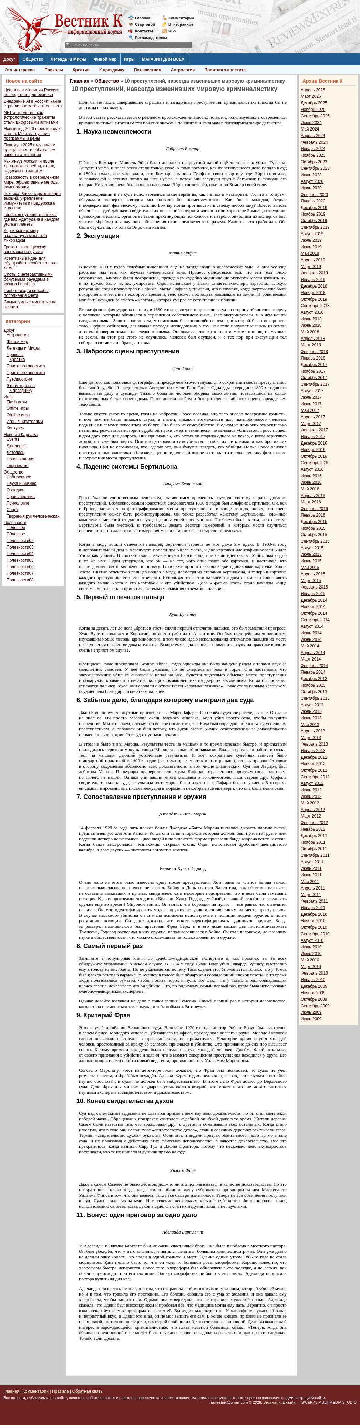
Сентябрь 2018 (315, 305)
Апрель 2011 (313, 888)
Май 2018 (310, 332)
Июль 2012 (311, 790)
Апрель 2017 (313, 417)
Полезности (15, 522)
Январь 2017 (313, 436)
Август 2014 (312, 626)
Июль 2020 (311, 188)
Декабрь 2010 (314, 914)
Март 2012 (311, 816)
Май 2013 (310, 724)
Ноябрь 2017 (313, 371)
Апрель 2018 (313, 338)
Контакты (144, 31)
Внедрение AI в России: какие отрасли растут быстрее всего (33, 103)
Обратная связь (87, 1391)
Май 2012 (310, 803)
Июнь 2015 (311, 561)
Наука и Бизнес (21, 483)
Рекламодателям (148, 37)
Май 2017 (310, 410)
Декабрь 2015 (314, 521)
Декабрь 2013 (314, 678)
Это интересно (20, 69)
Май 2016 (310, 489)
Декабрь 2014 (314, 600)
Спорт (12, 509)
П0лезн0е (16, 527)
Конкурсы (16, 428)
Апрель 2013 (313, 731)
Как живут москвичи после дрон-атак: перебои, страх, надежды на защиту (29, 166)
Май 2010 (310, 960)
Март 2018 (311, 345)
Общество (32, 59)
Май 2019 (310, 253)
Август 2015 (312, 547)
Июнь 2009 (311, 1019)
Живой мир (105, 59)
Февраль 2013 (314, 744)
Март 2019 (311, 266)
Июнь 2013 (311, 718)
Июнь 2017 (311, 404)
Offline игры (18, 408)
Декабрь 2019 (314, 207)
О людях (15, 490)
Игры (129, 59)
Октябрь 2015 (314, 534)
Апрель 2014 (313, 652)
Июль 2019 (311, 240)
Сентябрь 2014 (315, 619)
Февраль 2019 (314, 273)
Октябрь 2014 (314, 613)
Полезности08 (20, 580)
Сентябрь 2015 (315, 541)
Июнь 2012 (311, 796)
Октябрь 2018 (314, 299)
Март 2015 (311, 580)
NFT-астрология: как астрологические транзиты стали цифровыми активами (31, 117)
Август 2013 (312, 705)
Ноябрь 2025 (313, 109)
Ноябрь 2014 (313, 606)
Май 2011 (310, 881)
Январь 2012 (313, 829)
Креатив (81, 69)
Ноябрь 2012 (313, 763)
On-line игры (18, 415)
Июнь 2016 (311, 482)
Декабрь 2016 (314, 443)
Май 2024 (310, 129)
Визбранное (180, 24)
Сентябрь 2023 (315, 168)
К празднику (111, 69)
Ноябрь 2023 (313, 155)
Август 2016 (312, 469)
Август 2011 (312, 862)
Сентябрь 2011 (315, 855)
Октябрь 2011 (314, 848)
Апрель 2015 (313, 574)
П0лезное (16, 534)
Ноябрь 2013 (313, 685)
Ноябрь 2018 (313, 292)
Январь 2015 (313, 593)
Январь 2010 (313, 979)
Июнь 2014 (311, 639)
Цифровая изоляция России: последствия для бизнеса (31, 92)
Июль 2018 (311, 318)
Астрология (183, 69)
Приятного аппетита (225, 69)
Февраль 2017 (314, 430)
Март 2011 (311, 894)
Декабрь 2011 (314, 835)
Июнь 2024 (311, 122)
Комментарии (181, 18)
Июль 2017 (311, 397)
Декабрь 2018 (314, 286)
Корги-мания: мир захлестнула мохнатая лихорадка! (25, 235)
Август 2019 (312, 233)
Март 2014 (311, 659)
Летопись (15, 452)
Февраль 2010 (314, 973)
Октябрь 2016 (314, 456)
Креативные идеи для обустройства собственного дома (30, 263)
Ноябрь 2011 (313, 842)
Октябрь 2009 (314, 999)
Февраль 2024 (314, 142)
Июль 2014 (311, 633)
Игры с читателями (25, 421)
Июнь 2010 (311, 953)
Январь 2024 (313, 148)
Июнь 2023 (311, 175)
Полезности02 (20, 540)
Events (13, 439)
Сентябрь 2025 (315, 116)
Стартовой (145, 24)
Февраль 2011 (314, 901)
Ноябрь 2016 (313, 449)
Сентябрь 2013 (315, 698)
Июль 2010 (311, 947)
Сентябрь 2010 (315, 934)
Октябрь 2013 (314, 691)
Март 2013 (311, 737)
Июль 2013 (311, 711)
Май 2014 (310, 646)
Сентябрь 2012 (315, 776)
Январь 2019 (313, 279)
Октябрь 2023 (314, 161)
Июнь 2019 (311, 247)
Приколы (53, 69)
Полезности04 (20, 553)
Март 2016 (311, 502)
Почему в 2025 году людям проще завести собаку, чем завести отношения (29, 150)
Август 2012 (312, 783)
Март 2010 (311, 966)
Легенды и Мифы (68, 59)
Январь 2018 (313, 358)
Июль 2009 (311, 1012)
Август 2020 (312, 181)
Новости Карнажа (21, 434)
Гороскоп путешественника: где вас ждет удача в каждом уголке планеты (31, 219)
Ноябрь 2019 (313, 214)
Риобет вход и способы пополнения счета (26, 293)
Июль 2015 (311, 554)
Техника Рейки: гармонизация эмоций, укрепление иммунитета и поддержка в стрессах (32, 200)
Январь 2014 (313, 672)
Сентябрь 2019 (315, 227)
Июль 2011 (311, 868)
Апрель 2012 (313, 809)
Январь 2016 (313, 515)
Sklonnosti (16, 446)
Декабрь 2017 (314, 364)
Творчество (17, 465)
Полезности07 (20, 573)
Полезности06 (20, 566)
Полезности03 (20, 547)
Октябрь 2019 (314, 220)
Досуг (9, 59)
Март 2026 (311, 96)
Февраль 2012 (314, 822)
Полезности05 (20, 560)
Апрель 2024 (313, 135)
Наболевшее (19, 477)
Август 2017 (312, 390)
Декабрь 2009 (314, 986)
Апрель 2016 (313, 495)
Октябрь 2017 (314, 377)
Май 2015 (310, 567)
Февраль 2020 (314, 194)
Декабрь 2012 (314, 757)
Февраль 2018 (314, 351)
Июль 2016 (311, 476)
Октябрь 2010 (314, 927)
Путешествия (147, 69)
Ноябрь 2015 (313, 528)
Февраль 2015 (314, 587)
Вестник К (272, 1402)
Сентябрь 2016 (315, 462)
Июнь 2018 (311, 325)
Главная (143, 18)
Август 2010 (312, 940)
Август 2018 (312, 312)
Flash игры (17, 401)
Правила (60, 1391)
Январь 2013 (313, 750)
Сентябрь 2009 (315, 1005)
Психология (18, 503)
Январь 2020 (313, 201)
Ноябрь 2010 (313, 920)
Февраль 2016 (314, 508)
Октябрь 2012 (314, 770)
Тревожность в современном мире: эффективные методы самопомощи (31, 182)
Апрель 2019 (313, 260)
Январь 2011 (313, 907)
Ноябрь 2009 (313, 992)
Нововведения (20, 459)
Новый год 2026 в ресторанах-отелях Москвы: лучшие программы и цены (33, 133)
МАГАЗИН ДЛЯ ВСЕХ (163, 59)
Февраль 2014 (314, 665)
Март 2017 (311, 423)
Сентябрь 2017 (315, 384)
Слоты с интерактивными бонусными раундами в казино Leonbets (28, 279)
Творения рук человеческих (33, 516)
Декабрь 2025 (314, 103)
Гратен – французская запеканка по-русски (25, 249)
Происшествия (21, 496)
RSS (172, 31)
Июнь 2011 (311, 875)
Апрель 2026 (313, 89)
